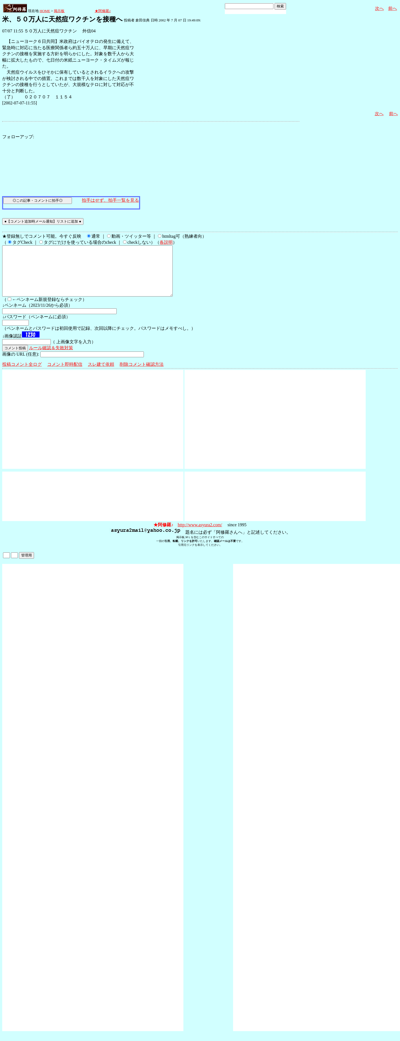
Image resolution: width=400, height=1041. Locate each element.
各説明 (166, 242)
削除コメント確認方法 (142, 374)
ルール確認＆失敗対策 (51, 357)
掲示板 (59, 11)
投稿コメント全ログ (22, 374)
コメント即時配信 (64, 374)
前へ (392, 8)
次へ (379, 8)
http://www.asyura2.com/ (200, 534)
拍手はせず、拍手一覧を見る (110, 200)
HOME (45, 11)
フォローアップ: (18, 136)
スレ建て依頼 (101, 374)
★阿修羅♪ (103, 11)
